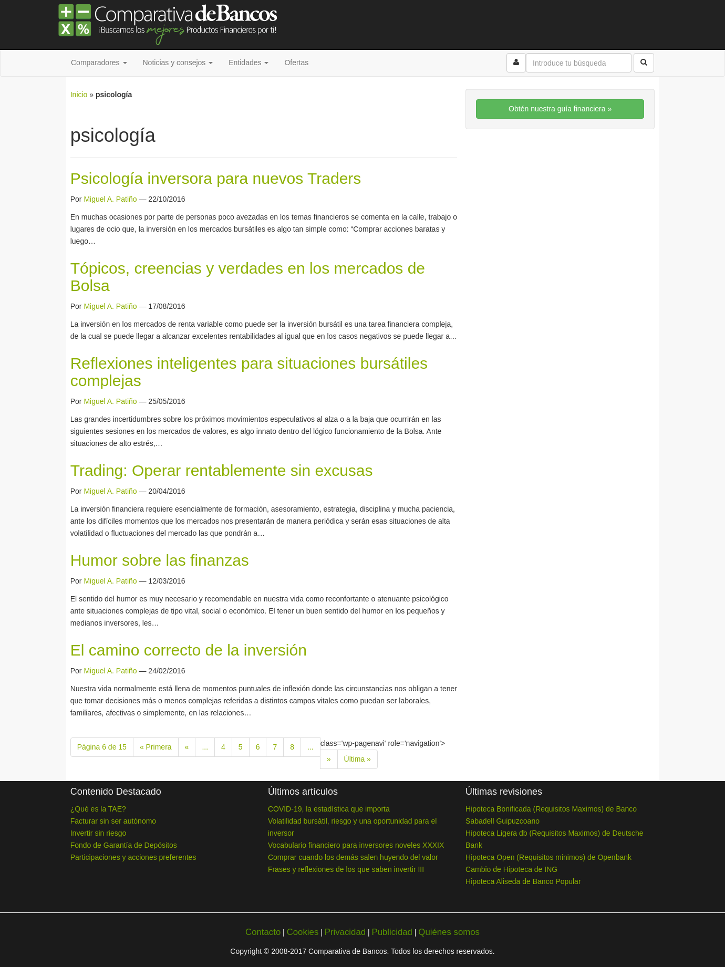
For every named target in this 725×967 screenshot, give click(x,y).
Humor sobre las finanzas (159, 560)
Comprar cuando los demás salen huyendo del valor (353, 857)
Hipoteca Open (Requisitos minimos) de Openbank (548, 857)
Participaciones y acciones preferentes (133, 857)
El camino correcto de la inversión (188, 650)
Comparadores (99, 62)
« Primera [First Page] (156, 747)
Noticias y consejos (178, 62)
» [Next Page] (329, 759)
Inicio (79, 94)
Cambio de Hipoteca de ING (511, 869)
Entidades (248, 62)
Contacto (263, 932)
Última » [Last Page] (357, 759)
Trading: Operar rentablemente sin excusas (221, 470)
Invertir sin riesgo (98, 833)
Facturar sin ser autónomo (113, 821)
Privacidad (345, 932)
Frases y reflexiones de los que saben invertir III (346, 869)
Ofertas (296, 62)
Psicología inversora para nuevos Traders (215, 178)
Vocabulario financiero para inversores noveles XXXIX (356, 845)
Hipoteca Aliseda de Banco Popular (523, 881)
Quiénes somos (449, 932)
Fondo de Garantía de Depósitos (123, 845)
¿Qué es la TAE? (98, 809)
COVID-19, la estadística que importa (329, 809)
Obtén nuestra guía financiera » (560, 109)
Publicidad (391, 932)
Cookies (303, 932)
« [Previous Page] (187, 747)
